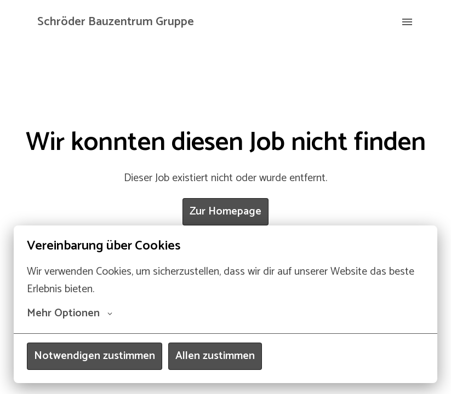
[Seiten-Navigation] (407, 22)
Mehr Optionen (69, 313)
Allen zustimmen (215, 356)
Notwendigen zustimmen (94, 356)
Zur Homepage (225, 211)
